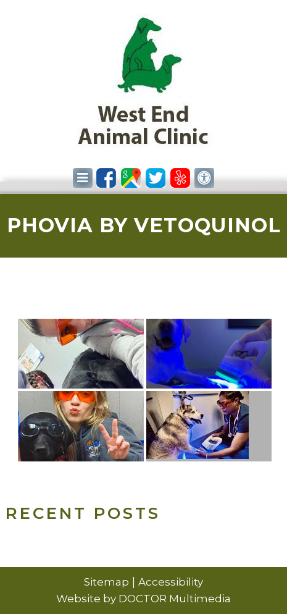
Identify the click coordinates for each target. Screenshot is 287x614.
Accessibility (170, 582)
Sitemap (106, 582)
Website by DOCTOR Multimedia (143, 598)
